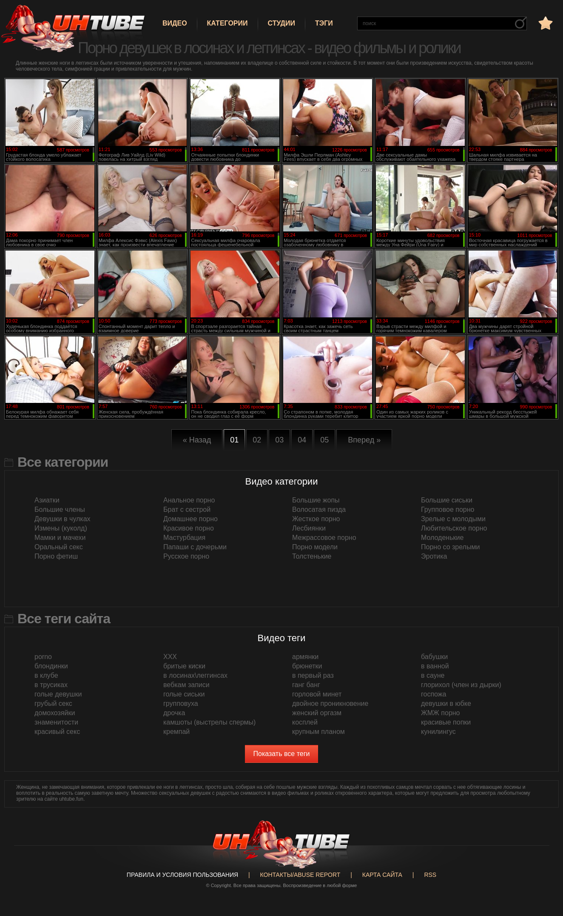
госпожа (433, 694)
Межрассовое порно (324, 537)
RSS (430, 874)
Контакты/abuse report (300, 874)
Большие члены (59, 509)
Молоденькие (442, 537)
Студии (281, 23)
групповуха (180, 703)
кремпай (176, 731)
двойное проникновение (330, 703)
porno (43, 656)
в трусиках (51, 684)
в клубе (46, 675)
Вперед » (364, 440)
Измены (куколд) (60, 528)
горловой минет (316, 694)
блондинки (51, 666)
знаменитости (56, 722)
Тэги (324, 23)
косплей (305, 722)
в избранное (544, 23)
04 (302, 440)
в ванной (435, 666)
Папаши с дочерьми (195, 547)
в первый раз (313, 675)
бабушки (434, 656)
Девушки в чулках (62, 518)
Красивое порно (188, 528)
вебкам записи (186, 684)
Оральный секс (58, 547)
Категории (227, 23)
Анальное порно (189, 500)
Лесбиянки (309, 528)
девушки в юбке (446, 703)
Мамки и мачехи (60, 537)
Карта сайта (382, 874)
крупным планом (318, 731)
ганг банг (306, 684)
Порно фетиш (56, 556)
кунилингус (438, 731)
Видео (174, 23)
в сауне (432, 675)
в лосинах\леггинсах (195, 675)
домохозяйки (54, 712)
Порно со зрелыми (450, 547)
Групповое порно (447, 509)
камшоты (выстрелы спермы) (209, 722)
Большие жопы (316, 500)
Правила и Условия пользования (182, 874)
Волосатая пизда (319, 509)
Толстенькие (311, 556)
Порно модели (315, 547)
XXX (170, 656)
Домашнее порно (190, 518)
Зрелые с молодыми (453, 518)
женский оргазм (316, 712)
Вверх (543, 860)
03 (279, 440)
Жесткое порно (316, 518)
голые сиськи (184, 694)
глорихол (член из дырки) (461, 684)
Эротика (434, 556)
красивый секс (57, 731)
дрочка (174, 712)
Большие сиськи (446, 500)
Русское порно (186, 556)
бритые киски (184, 666)
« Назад (197, 440)
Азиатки (47, 500)
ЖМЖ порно (440, 712)
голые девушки (58, 694)
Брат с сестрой (186, 509)
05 (324, 440)
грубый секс (53, 703)
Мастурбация (184, 537)
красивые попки (446, 722)
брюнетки (307, 666)
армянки (305, 656)
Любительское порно (454, 528)
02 (257, 440)
